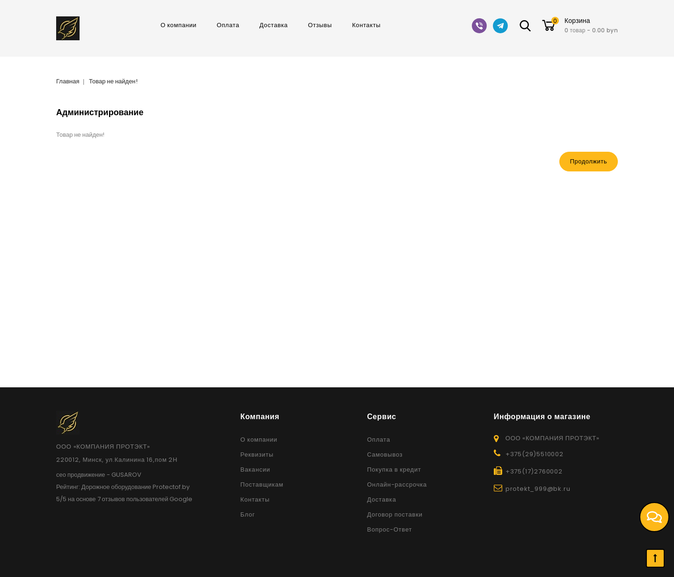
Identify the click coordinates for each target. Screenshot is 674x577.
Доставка (273, 25)
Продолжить (588, 161)
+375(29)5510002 (535, 454)
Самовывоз (385, 454)
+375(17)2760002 (534, 471)
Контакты (366, 25)
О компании (179, 25)
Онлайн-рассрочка (397, 484)
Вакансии (256, 469)
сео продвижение (80, 474)
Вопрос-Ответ (389, 529)
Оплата (228, 25)
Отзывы (320, 25)
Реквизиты (257, 454)
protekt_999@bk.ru (538, 488)
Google (180, 499)
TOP (655, 558)
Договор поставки (395, 514)
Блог (248, 514)
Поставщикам (262, 484)
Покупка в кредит (394, 469)
